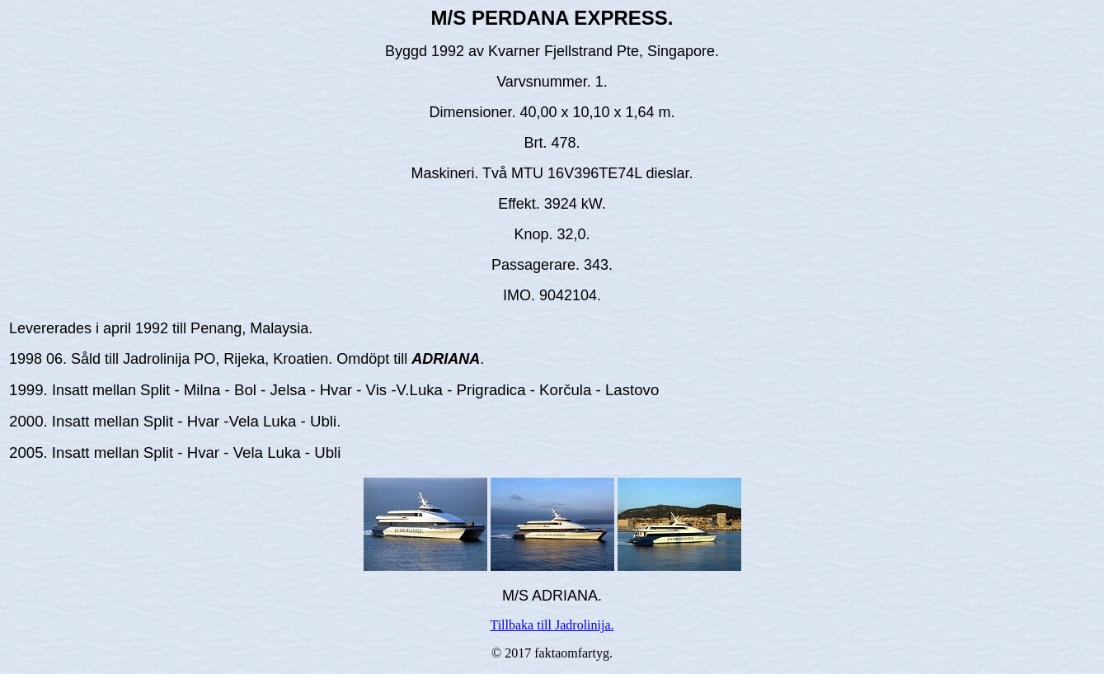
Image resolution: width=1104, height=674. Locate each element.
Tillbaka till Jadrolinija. (551, 625)
